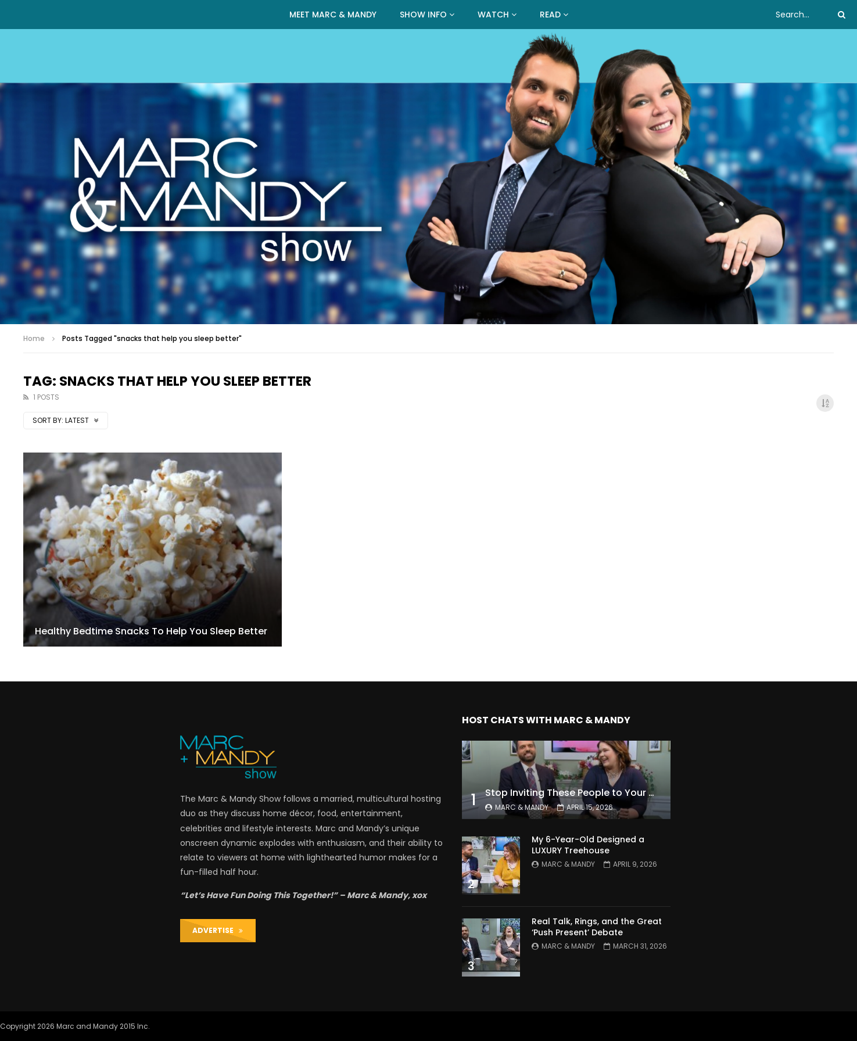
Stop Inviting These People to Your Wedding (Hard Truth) (618, 792)
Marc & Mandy (521, 807)
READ (550, 14)
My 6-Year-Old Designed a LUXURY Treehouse (588, 845)
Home (34, 338)
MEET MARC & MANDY (332, 14)
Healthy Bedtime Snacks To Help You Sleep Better (151, 631)
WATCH (493, 14)
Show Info (423, 14)
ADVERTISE (217, 930)
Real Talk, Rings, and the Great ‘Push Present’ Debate (597, 927)
